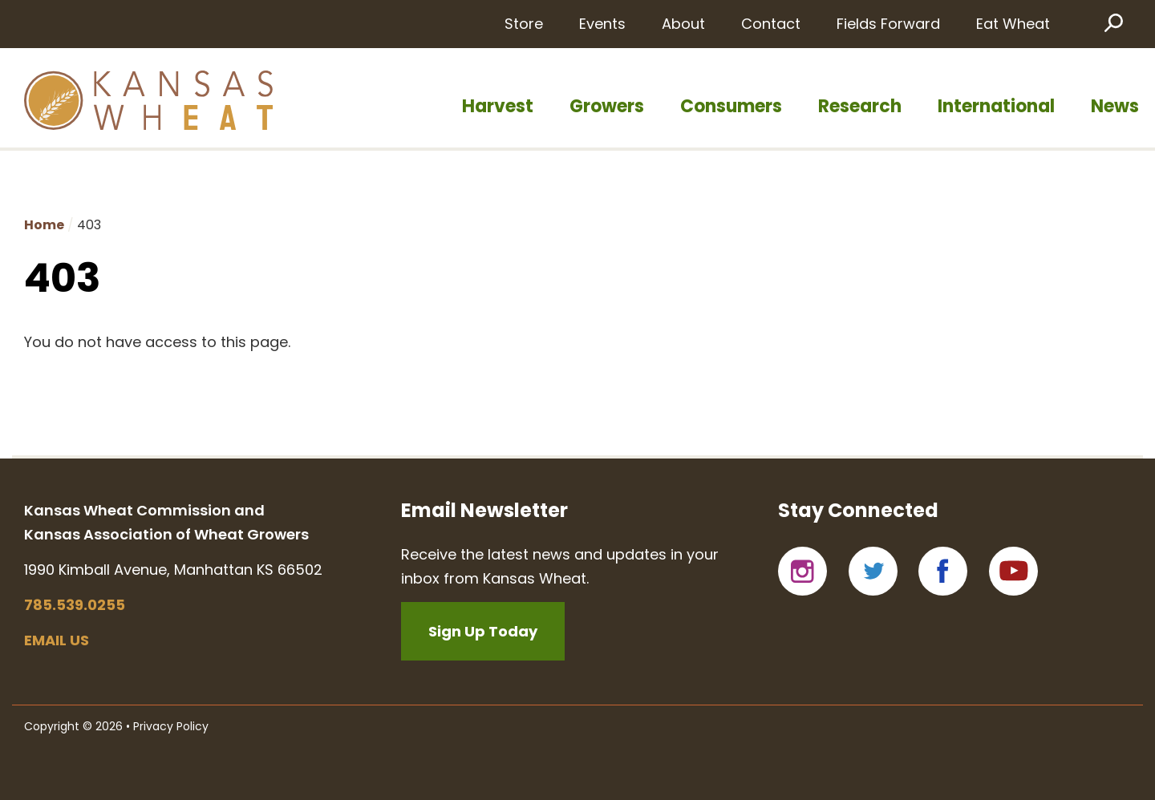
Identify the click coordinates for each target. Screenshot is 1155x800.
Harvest (497, 106)
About (683, 24)
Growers (606, 106)
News (1115, 106)
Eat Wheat (1013, 24)
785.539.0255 (74, 605)
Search (1112, 22)
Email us (56, 640)
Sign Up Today (482, 631)
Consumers (731, 106)
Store (524, 24)
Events (602, 24)
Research (860, 106)
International (996, 106)
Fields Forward (888, 24)
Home (44, 225)
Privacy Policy (171, 726)
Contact (770, 24)
